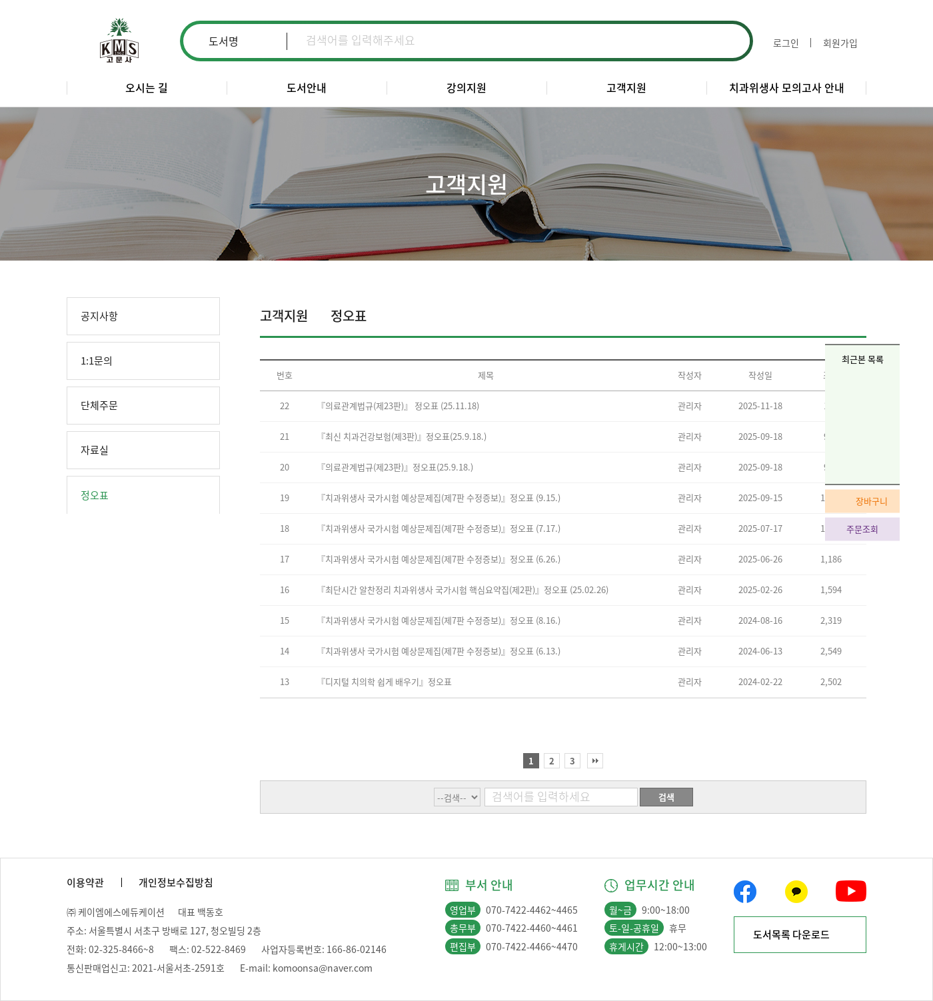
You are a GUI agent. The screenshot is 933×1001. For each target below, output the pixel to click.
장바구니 (872, 500)
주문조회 (862, 528)
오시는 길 (146, 87)
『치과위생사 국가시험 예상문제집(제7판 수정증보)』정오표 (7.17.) (438, 528)
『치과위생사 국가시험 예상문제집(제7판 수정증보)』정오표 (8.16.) (438, 620)
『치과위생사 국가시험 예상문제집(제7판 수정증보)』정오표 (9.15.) (438, 497)
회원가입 (840, 42)
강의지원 (466, 87)
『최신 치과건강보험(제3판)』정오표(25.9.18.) (401, 436)
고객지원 (626, 87)
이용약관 (85, 882)
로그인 (786, 42)
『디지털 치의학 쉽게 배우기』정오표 (384, 681)
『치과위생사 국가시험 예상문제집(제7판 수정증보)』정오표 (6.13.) (438, 650)
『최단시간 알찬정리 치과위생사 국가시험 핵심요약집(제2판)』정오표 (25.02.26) (462, 589)
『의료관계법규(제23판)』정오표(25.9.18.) (395, 467)
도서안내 (307, 87)
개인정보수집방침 (176, 882)
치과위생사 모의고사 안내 (786, 87)
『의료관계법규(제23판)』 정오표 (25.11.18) (398, 405)
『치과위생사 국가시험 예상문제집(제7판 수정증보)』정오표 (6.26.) (438, 558)
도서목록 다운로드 (791, 934)
